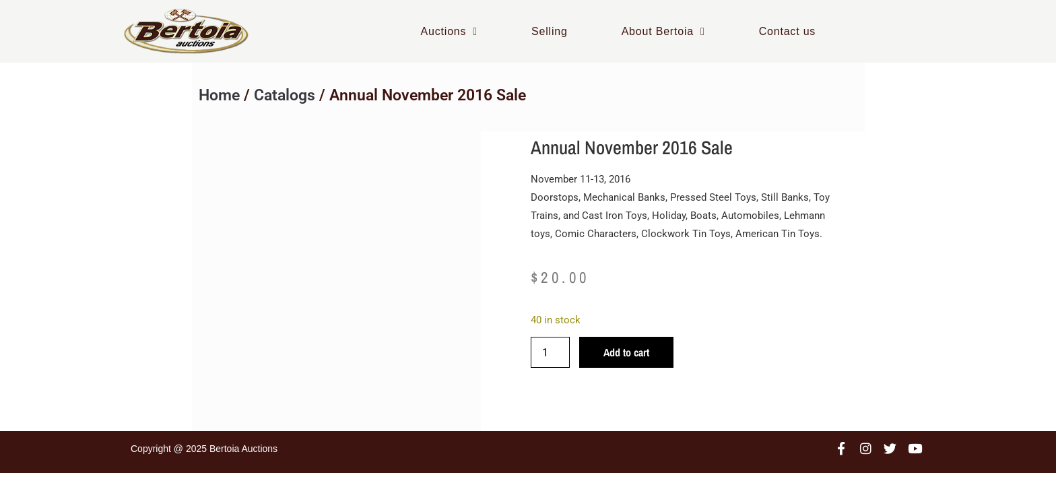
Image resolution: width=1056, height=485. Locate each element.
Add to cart (626, 352)
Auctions (449, 31)
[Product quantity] (550, 352)
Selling (549, 31)
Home (219, 95)
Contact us (787, 31)
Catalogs (284, 95)
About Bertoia (663, 31)
